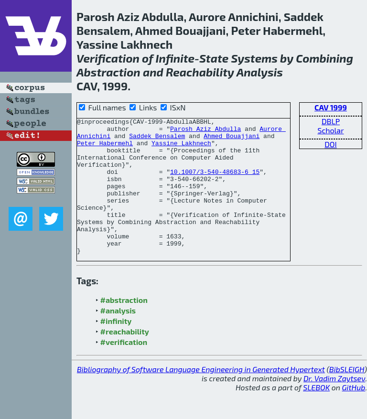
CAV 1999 (330, 107)
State (213, 58)
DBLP (331, 121)
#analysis (118, 337)
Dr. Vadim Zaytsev (334, 405)
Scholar (330, 130)
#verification (124, 369)
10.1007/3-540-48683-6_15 (214, 183)
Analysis (260, 72)
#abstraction (124, 327)
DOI (330, 144)
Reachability (200, 72)
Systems (254, 58)
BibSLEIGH (346, 396)
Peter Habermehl (105, 148)
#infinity (116, 348)
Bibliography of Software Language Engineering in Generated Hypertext (201, 396)
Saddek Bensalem (157, 140)
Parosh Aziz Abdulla (205, 131)
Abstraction (108, 72)
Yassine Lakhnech (181, 148)
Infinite (175, 58)
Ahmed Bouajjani (231, 140)
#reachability (124, 358)
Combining (324, 58)
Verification (108, 58)
